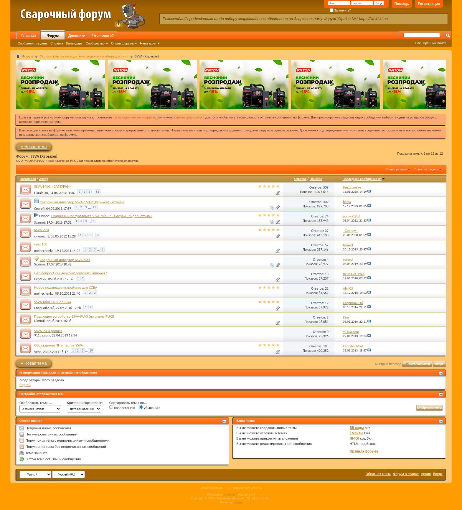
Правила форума (364, 451)
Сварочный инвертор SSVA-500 (65, 260)
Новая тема (34, 146)
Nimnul (39, 321)
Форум (53, 36)
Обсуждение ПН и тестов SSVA (58, 345)
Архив (426, 473)
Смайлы (356, 433)
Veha (37, 352)
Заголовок (28, 179)
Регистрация (429, 4)
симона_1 (41, 236)
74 (327, 216)
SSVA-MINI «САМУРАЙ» (53, 186)
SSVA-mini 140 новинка (52, 302)
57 (327, 245)
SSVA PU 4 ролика (48, 331)
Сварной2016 (44, 308)
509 (326, 187)
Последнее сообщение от (364, 179)
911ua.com (42, 335)
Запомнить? (340, 10)
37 (327, 231)
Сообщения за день (32, 43)
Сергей (39, 209)
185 (326, 346)
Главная (29, 36)
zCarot (238, 502)
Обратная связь (378, 473)
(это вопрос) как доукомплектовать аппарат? (70, 273)
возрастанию (122, 407)
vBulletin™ (230, 494)
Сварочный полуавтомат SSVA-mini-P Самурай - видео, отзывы (101, 216)
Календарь (74, 43)
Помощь (402, 4)
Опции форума (122, 43)
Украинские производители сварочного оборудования (84, 56)
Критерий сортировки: (85, 402)
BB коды (357, 427)
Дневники (76, 36)
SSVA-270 (41, 229)
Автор (43, 179)
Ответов (300, 179)
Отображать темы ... (35, 402)
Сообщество (95, 43)
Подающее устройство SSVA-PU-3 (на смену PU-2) (74, 316)
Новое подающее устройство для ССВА (65, 287)
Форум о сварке (406, 473)
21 (327, 288)
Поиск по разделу (427, 169)
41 (94, 207)
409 (326, 202)
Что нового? (103, 36)
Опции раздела (396, 169)
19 (91, 350)
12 (327, 303)
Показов (316, 179)
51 (97, 192)
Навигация (148, 43)
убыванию (149, 407)
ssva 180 (40, 244)
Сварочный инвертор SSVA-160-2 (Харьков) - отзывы (82, 202)
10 (327, 274)
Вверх (439, 364)
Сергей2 (40, 279)
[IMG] (354, 438)
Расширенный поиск (430, 43)
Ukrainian (41, 193)
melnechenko (43, 251)
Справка (56, 43)
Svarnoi (39, 222)
